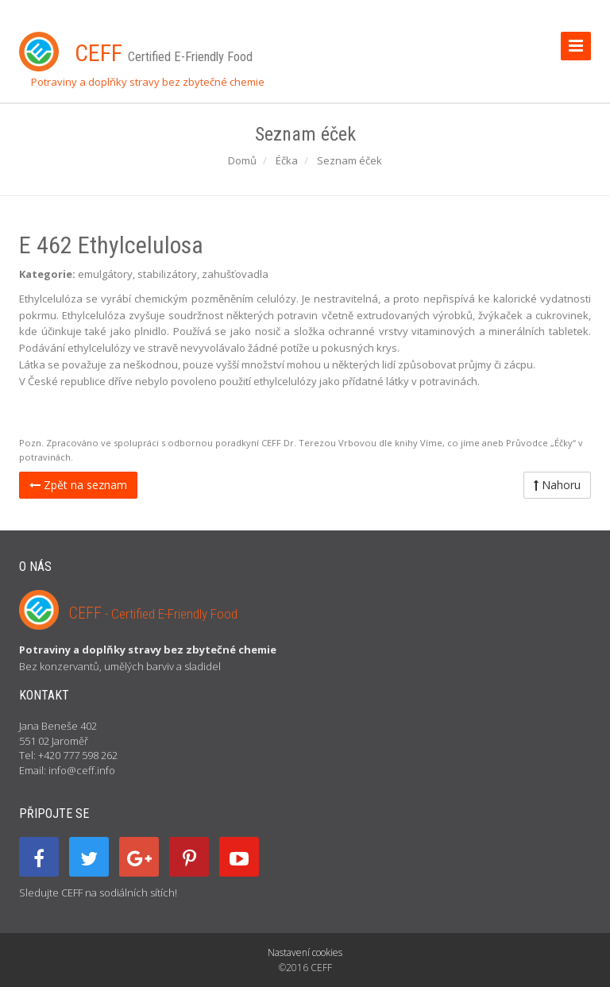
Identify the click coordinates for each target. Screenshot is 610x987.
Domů (242, 160)
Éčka (287, 160)
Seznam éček (349, 160)
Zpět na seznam (78, 484)
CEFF (153, 613)
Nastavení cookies (305, 952)
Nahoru (557, 484)
